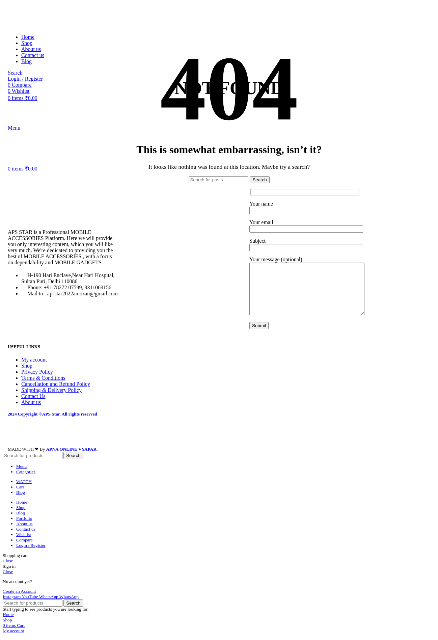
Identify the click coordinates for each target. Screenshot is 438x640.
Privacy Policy (37, 380)
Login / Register (31, 553)
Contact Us (33, 404)
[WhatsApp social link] (49, 604)
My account (34, 368)
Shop (26, 374)
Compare (24, 548)
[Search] (218, 179)
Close (8, 568)
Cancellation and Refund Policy (55, 392)
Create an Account (19, 599)
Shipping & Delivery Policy (51, 398)
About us (31, 410)
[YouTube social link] (30, 604)
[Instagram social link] (12, 604)
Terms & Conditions (43, 386)
